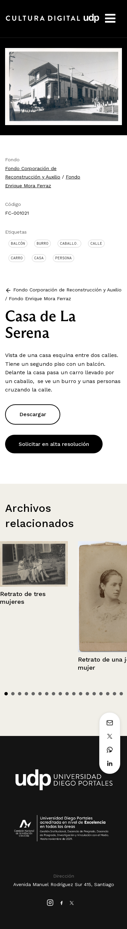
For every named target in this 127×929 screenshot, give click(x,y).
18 (121, 693)
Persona (63, 258)
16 (107, 693)
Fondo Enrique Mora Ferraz (40, 298)
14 (94, 693)
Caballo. (69, 243)
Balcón (18, 243)
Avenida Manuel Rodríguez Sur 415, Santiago (63, 884)
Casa (39, 258)
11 (74, 693)
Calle (96, 243)
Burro (42, 243)
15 (101, 693)
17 (114, 693)
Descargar (32, 414)
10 (67, 693)
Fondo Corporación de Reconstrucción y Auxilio (67, 289)
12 (80, 693)
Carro (17, 258)
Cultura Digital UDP (52, 22)
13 (87, 693)
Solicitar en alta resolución (54, 444)
